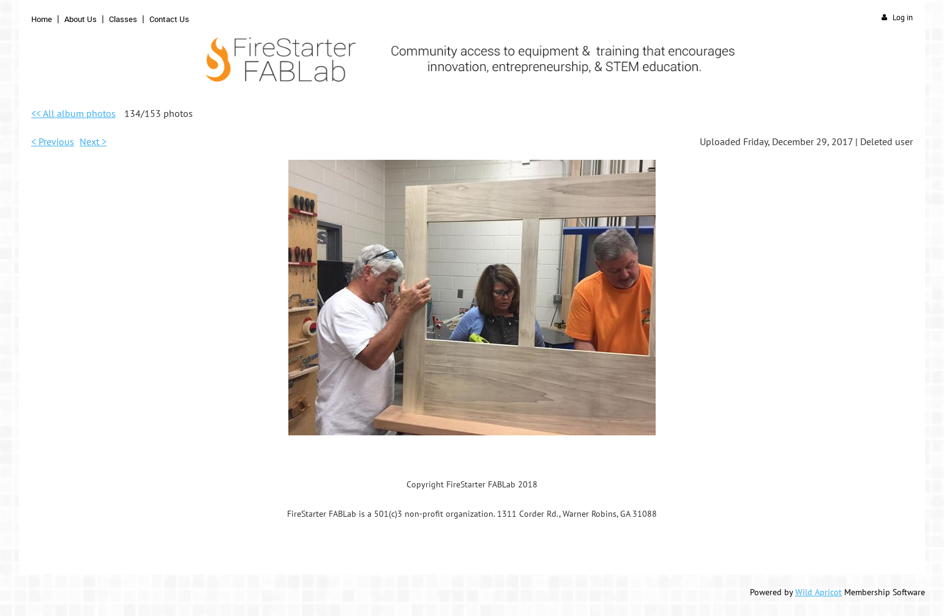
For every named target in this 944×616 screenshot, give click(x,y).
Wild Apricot (818, 592)
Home (41, 18)
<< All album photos (73, 113)
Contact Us (169, 18)
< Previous (52, 141)
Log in (903, 17)
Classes (123, 18)
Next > (93, 141)
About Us (80, 18)
